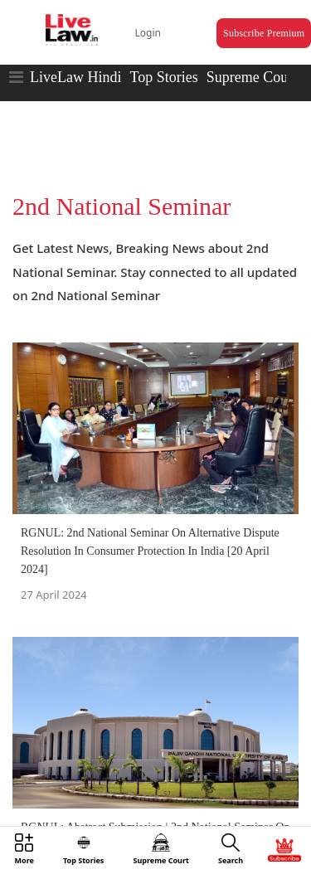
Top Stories (163, 77)
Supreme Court (252, 77)
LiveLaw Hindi (75, 77)
